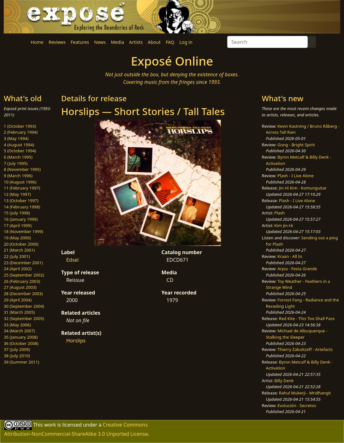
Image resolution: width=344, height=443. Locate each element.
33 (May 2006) (17, 325)
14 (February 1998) (22, 207)
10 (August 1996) (20, 182)
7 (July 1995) (15, 163)
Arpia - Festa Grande (297, 268)
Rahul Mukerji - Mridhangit (305, 393)
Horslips (76, 340)
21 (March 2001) (19, 250)
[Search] (267, 42)
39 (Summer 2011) (21, 362)
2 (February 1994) (21, 132)
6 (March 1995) (18, 157)
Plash (279, 213)
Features (80, 42)
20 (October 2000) (21, 244)
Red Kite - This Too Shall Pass (307, 318)
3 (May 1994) (16, 138)
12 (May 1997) (17, 194)
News (100, 42)
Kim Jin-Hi (283, 225)
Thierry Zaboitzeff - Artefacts (305, 349)
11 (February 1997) (22, 188)
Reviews (57, 42)
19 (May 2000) (17, 238)
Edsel (72, 259)
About (154, 42)
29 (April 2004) (18, 300)
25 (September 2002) (24, 275)
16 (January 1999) (21, 219)
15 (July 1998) (17, 213)
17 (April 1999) (18, 225)
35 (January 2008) (21, 337)
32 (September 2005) (24, 318)
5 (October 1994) (20, 151)
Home (37, 42)
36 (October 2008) (21, 343)
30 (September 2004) (24, 306)
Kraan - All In (289, 256)
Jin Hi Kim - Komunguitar (303, 188)
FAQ (170, 42)
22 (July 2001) (17, 256)
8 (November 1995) (22, 169)
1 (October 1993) (20, 126)
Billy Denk (284, 380)
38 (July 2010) (17, 355)
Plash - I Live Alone (295, 175)
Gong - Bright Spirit (296, 145)
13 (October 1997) (21, 200)
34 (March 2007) (19, 331)
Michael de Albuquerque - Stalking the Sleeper (296, 334)
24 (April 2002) (18, 268)
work (50, 424)
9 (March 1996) (18, 175)
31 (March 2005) (19, 312)
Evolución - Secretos (296, 405)
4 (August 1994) (19, 145)
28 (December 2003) (23, 293)
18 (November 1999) (23, 231)
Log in (185, 42)
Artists (136, 42)
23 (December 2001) (23, 262)
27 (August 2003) (20, 287)
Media (117, 42)
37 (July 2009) (17, 349)
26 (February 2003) (22, 281)
